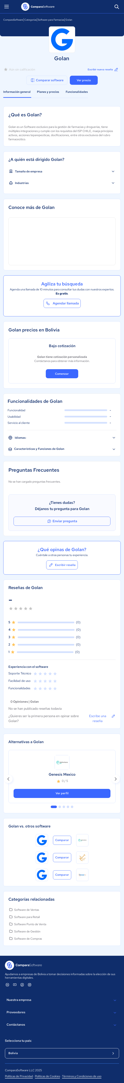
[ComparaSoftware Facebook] (22, 984)
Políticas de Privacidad (19, 1076)
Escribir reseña (62, 564)
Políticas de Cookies (47, 1076)
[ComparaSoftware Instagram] (29, 984)
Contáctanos (62, 1025)
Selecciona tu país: (18, 1041)
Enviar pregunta (62, 521)
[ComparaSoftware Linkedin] (7, 984)
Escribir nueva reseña (103, 69)
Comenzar (62, 374)
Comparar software (47, 80)
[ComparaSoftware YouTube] (14, 984)
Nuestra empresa (62, 1000)
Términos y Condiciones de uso (81, 1076)
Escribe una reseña (102, 718)
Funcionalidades (77, 92)
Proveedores (62, 1012)
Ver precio (84, 80)
